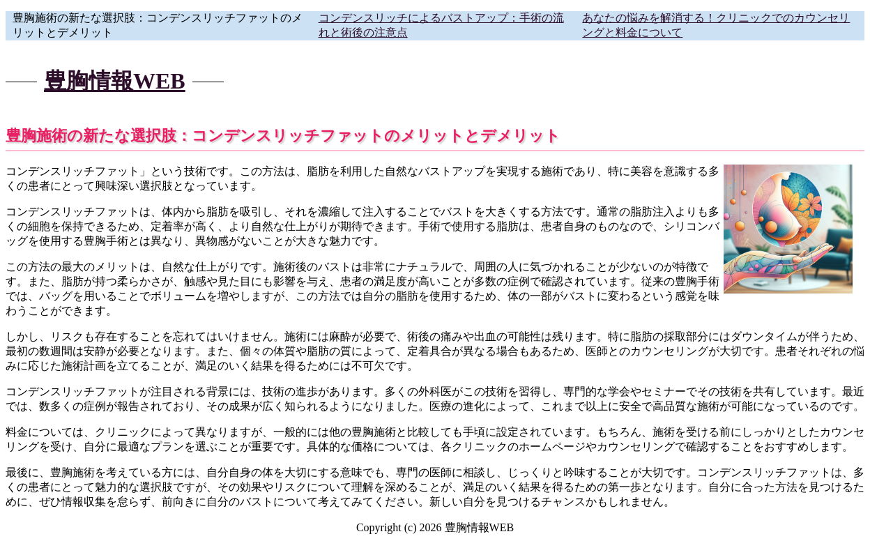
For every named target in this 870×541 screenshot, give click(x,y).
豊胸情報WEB (114, 80)
